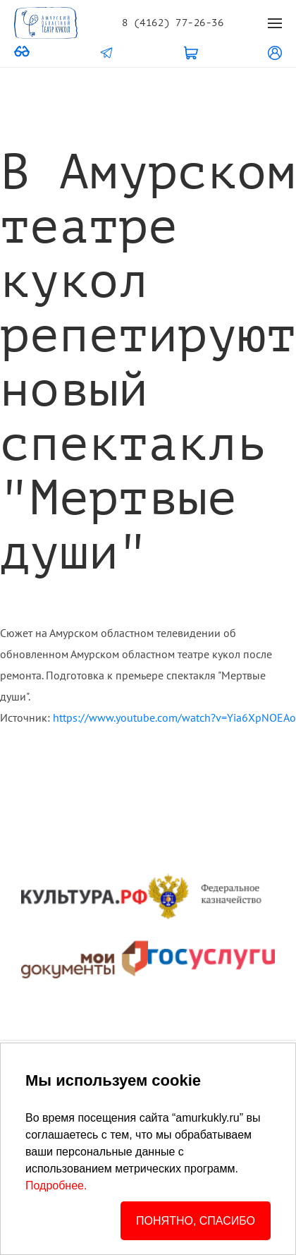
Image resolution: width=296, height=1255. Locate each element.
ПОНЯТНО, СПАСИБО (195, 1221)
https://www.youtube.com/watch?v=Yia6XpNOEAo (174, 717)
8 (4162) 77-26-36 (172, 23)
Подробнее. (56, 1186)
